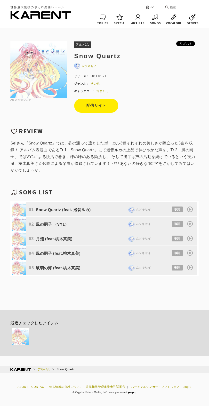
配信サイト (96, 105)
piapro (187, 387)
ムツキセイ (85, 66)
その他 (95, 83)
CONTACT (38, 387)
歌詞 (177, 209)
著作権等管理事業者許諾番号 (105, 387)
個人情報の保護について (66, 387)
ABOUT (22, 387)
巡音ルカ (102, 91)
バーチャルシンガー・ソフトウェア (155, 387)
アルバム (44, 369)
